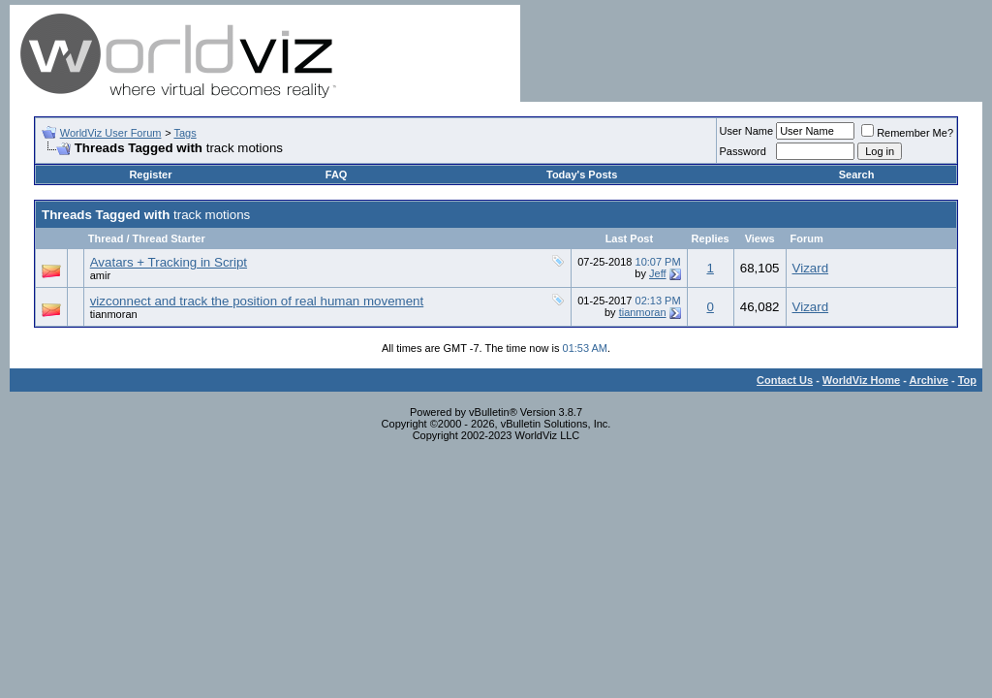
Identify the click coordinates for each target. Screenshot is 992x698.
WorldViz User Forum (111, 133)
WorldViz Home (861, 380)
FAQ (337, 174)
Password (743, 151)
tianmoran (114, 314)
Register (150, 174)
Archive (929, 380)
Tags (184, 133)
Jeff (657, 273)
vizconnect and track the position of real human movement (257, 301)
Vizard (810, 268)
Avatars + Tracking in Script (168, 262)
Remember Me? (907, 133)
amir (100, 275)
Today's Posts (581, 174)
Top (967, 380)
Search (857, 174)
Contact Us (785, 380)
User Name (747, 131)
